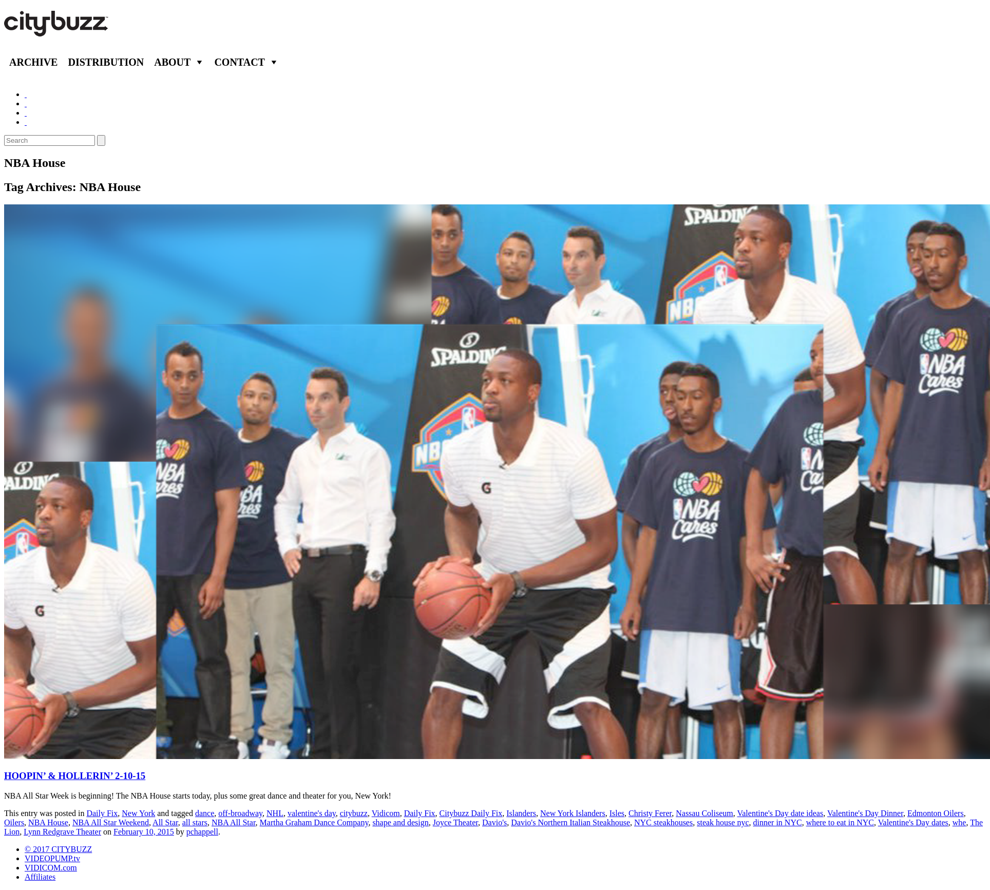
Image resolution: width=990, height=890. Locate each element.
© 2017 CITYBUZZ (58, 849)
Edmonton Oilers (935, 813)
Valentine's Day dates (913, 822)
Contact (239, 62)
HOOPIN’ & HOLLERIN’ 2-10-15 (74, 775)
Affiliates (40, 877)
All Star (165, 822)
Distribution (106, 62)
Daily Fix (102, 813)
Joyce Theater (455, 822)
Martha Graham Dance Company (314, 822)
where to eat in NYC (840, 822)
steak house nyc (723, 822)
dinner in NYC (777, 822)
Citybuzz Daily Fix (471, 813)
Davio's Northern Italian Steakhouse (570, 822)
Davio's (494, 822)
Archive (33, 62)
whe (959, 822)
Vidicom (386, 813)
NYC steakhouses (663, 822)
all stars (194, 822)
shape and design (400, 822)
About (172, 62)
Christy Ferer (650, 813)
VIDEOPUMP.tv (52, 858)
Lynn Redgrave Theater (62, 831)
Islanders (521, 813)
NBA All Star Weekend (110, 822)
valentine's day (312, 813)
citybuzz (354, 813)
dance (204, 813)
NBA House (48, 822)
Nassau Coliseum (704, 813)
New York (138, 813)
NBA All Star (234, 822)
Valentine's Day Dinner (865, 813)
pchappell (202, 831)
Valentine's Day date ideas (780, 813)
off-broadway (240, 813)
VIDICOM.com (51, 867)
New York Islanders (572, 813)
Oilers (14, 822)
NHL (274, 813)
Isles (617, 813)
